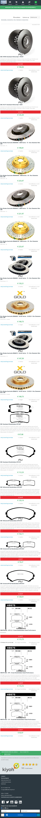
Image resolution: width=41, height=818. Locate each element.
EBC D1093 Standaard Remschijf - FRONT (12, 57)
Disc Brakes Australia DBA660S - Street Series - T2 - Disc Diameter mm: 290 (20, 278)
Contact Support (6, 754)
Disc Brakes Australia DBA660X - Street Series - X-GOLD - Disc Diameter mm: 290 (20, 317)
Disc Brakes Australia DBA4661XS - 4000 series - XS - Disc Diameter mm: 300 (19, 241)
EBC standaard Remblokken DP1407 (10, 424)
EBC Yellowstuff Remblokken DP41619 (11, 521)
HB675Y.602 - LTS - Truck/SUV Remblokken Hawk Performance (18, 719)
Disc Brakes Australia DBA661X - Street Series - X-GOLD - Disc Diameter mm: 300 (20, 391)
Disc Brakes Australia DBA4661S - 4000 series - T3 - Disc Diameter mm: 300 (20, 209)
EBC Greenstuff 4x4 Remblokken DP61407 (12, 549)
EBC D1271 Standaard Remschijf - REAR (11, 104)
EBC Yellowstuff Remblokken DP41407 (11, 487)
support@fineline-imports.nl (8, 789)
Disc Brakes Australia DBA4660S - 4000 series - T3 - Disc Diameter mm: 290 (20, 143)
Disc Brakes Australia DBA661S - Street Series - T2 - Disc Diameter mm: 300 (20, 353)
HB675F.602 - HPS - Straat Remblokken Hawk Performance (17, 673)
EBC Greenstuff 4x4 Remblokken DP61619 (12, 583)
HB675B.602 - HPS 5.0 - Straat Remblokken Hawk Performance (18, 630)
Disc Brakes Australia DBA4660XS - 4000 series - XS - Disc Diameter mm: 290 (19, 176)
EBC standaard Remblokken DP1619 (10, 462)
